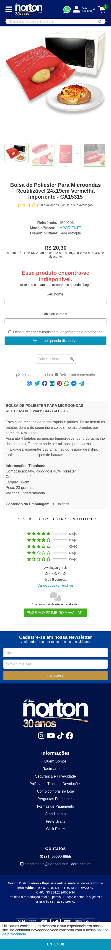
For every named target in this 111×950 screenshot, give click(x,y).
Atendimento (55, 814)
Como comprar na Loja (55, 791)
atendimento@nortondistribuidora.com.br (55, 864)
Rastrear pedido (56, 769)
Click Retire (55, 829)
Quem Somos (55, 761)
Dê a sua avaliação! (78, 205)
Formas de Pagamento (55, 806)
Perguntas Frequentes (55, 799)
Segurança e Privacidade (55, 776)
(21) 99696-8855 (55, 856)
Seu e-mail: (55, 314)
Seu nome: (55, 294)
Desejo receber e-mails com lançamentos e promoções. (58, 332)
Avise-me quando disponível (55, 341)
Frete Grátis (55, 821)
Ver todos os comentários (56, 585)
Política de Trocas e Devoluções (55, 784)
